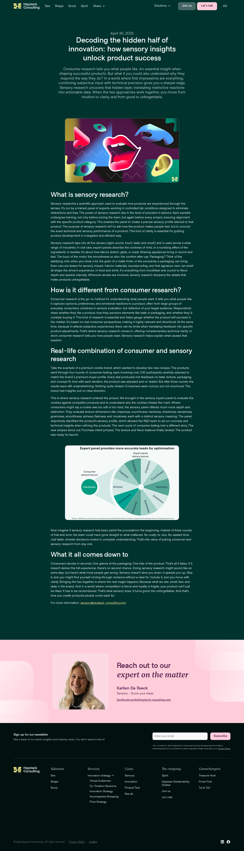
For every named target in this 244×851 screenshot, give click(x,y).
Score (54, 787)
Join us (187, 5)
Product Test (132, 787)
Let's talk (207, 5)
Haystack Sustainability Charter (175, 783)
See (53, 775)
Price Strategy (98, 801)
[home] (26, 6)
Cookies (93, 841)
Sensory (130, 775)
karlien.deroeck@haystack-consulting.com (144, 700)
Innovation (131, 781)
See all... (129, 794)
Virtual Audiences (100, 780)
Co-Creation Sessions (103, 786)
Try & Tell (204, 787)
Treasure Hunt (207, 775)
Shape (54, 781)
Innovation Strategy (101, 791)
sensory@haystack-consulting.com (103, 603)
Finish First (205, 781)
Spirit (165, 775)
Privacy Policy (224, 749)
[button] (98, 6)
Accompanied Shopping (104, 796)
